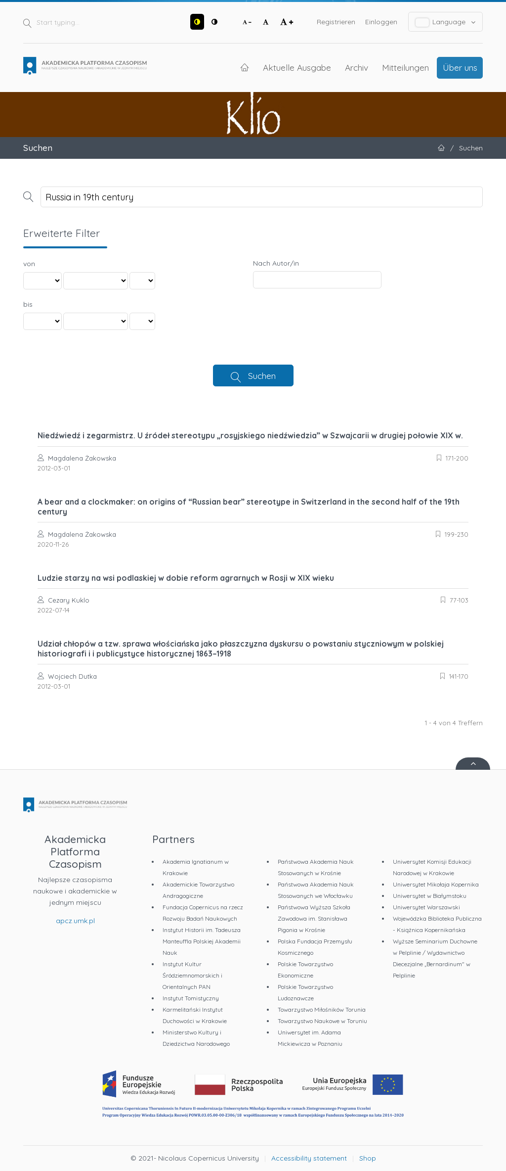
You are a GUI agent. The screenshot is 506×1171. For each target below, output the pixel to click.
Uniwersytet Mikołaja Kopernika (436, 884)
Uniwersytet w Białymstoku (429, 895)
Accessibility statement (309, 1158)
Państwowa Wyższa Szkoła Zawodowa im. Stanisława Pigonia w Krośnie (314, 918)
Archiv (356, 67)
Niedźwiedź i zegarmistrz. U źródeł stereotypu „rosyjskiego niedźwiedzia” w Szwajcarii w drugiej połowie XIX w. (250, 435)
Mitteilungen (405, 67)
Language (446, 22)
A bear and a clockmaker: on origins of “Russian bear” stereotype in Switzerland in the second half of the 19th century (249, 506)
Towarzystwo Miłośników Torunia (322, 1009)
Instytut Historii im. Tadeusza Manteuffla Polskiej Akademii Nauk (202, 941)
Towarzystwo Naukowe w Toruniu (322, 1021)
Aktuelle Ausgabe (297, 67)
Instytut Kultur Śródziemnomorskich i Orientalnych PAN (192, 975)
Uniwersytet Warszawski (426, 907)
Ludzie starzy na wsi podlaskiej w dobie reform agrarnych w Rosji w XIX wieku (186, 578)
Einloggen (381, 21)
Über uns (460, 67)
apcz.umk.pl (75, 920)
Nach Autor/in (276, 263)
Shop (367, 1158)
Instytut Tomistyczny (191, 998)
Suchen (262, 375)
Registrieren (336, 21)
